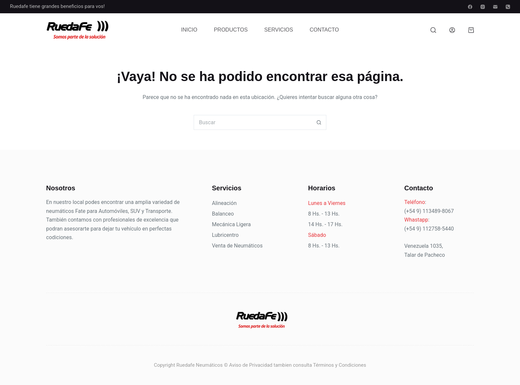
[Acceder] (452, 30)
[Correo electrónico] (495, 7)
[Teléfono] (508, 7)
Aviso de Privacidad (251, 365)
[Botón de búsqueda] (318, 122)
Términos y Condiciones (339, 365)
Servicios (278, 30)
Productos (231, 30)
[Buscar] (433, 30)
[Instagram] (483, 7)
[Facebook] (470, 7)
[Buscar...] (252, 122)
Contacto (324, 30)
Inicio (189, 30)
